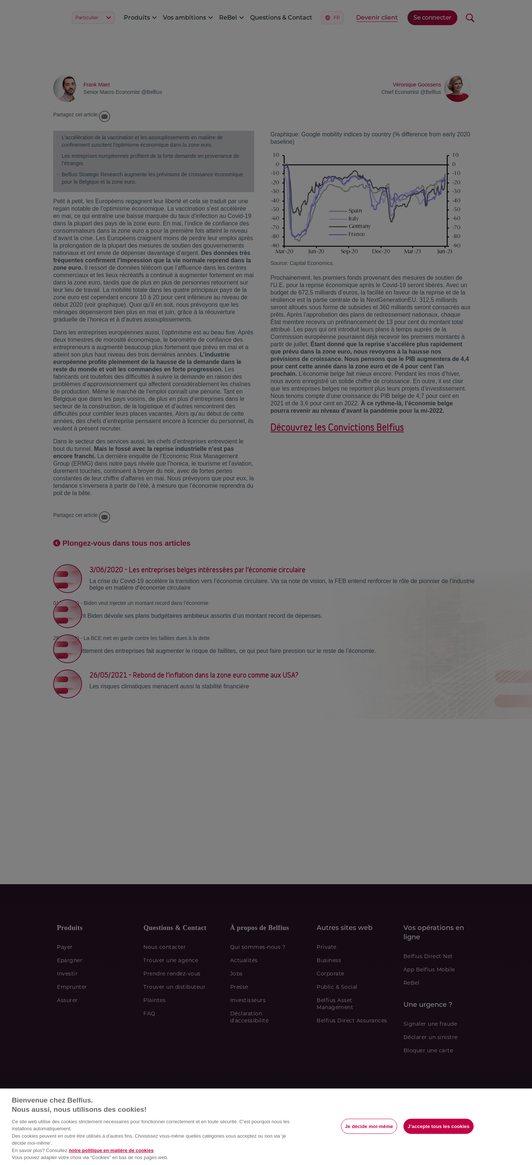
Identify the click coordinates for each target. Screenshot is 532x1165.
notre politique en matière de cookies (111, 1150)
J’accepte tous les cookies (438, 1126)
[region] (266, 1127)
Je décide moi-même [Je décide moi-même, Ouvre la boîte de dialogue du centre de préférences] (369, 1126)
